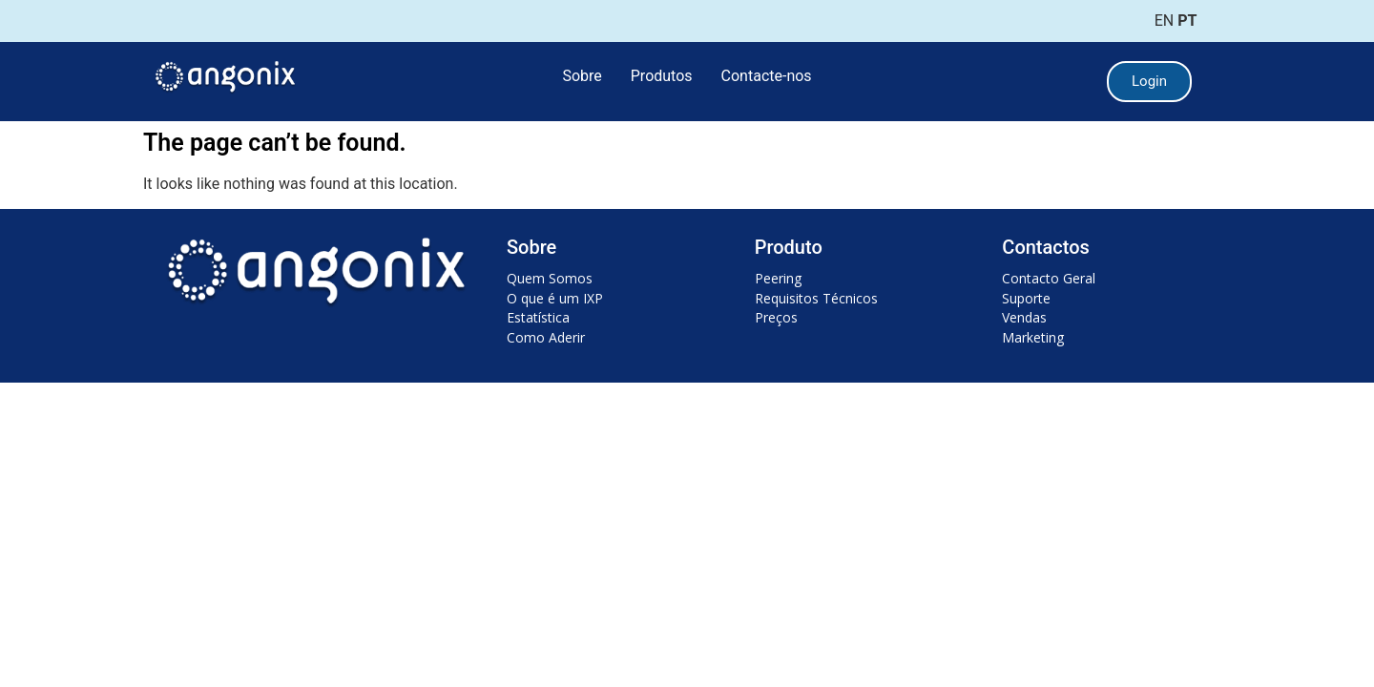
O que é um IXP (555, 298)
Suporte (1026, 298)
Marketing (1033, 337)
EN (1165, 20)
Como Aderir (546, 337)
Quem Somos (550, 278)
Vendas (1024, 317)
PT (1187, 20)
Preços (776, 317)
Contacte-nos (766, 76)
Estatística (538, 317)
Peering (778, 278)
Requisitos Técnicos (816, 298)
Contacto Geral (1048, 278)
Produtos (662, 76)
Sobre (581, 76)
